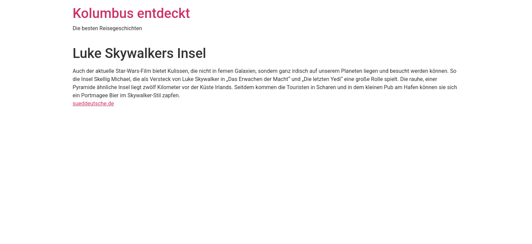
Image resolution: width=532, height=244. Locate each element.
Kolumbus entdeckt (131, 13)
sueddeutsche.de (93, 103)
